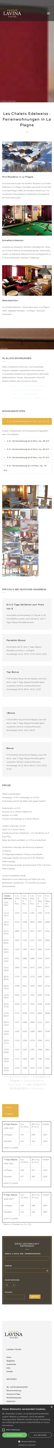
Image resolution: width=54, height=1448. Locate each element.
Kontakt (9, 1371)
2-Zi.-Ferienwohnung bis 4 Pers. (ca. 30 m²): (28, 421)
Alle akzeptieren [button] (14, 1435)
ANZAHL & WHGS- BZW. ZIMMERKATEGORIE (22, 1254)
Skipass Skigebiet (9, 1111)
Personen (8, 1292)
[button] (27, 1441)
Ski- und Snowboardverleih (17, 1387)
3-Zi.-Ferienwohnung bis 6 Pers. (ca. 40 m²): (28, 449)
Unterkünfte (11, 1364)
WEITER (34, 1297)
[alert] (27, 1426)
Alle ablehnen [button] (40, 1435)
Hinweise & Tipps (13, 1394)
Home (8, 1357)
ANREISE (8, 1266)
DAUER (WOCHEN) (12, 1280)
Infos (8, 1368)
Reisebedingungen (13, 1398)
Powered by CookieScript (27, 1445)
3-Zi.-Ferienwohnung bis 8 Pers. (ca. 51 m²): (28, 457)
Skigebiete (10, 1361)
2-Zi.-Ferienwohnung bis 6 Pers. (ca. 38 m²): (28, 441)
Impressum (10, 1401)
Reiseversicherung (13, 1390)
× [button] (51, 1407)
